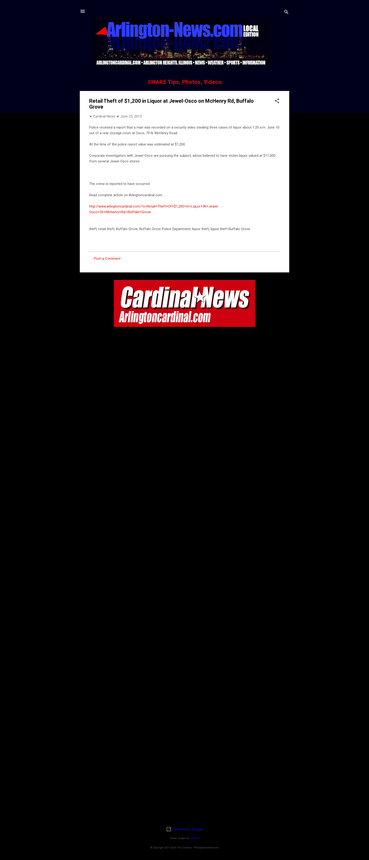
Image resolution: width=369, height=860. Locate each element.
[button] (277, 101)
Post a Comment (107, 258)
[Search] (286, 13)
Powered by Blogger (184, 829)
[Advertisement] (184, 792)
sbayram (195, 838)
